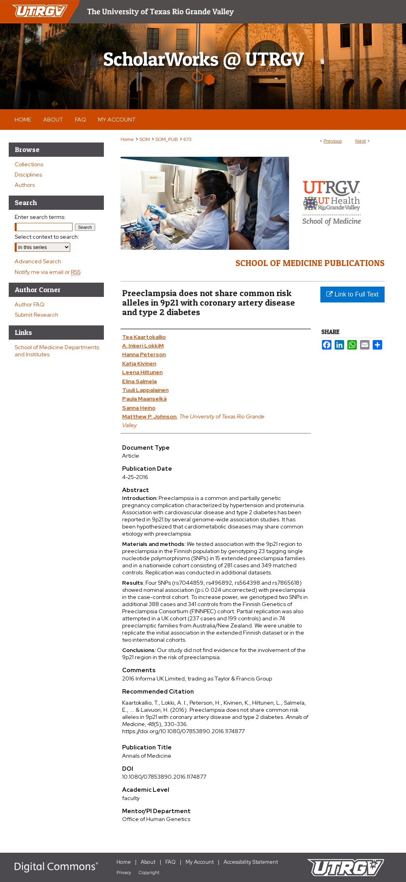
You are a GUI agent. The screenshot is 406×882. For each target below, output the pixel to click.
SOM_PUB (166, 139)
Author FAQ (29, 304)
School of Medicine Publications (310, 263)
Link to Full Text (352, 294)
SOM (145, 139)
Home (127, 139)
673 (188, 139)
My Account (200, 862)
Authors (25, 184)
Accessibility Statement (251, 862)
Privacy (124, 872)
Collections (29, 164)
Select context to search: (47, 236)
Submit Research (36, 314)
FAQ (170, 862)
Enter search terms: (40, 216)
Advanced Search (38, 261)
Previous (333, 141)
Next (360, 141)
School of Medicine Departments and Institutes (57, 351)
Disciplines (28, 174)
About (148, 862)
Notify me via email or (47, 272)
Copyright (149, 872)
